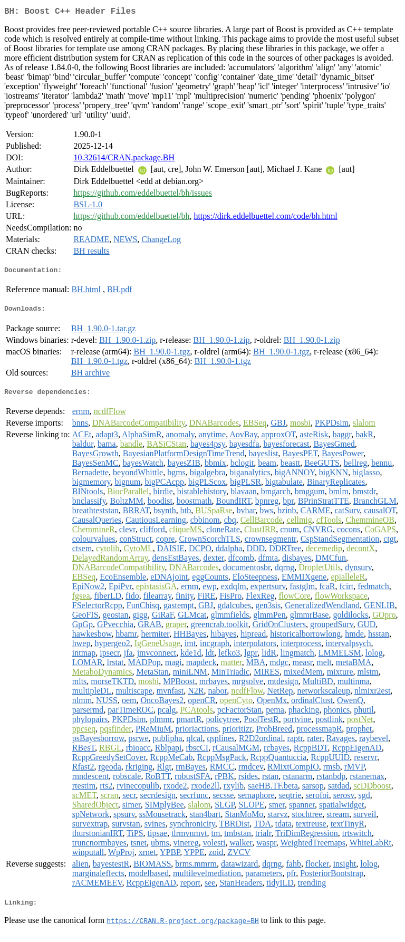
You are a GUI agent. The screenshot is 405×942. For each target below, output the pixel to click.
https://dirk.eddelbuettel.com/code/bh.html (265, 218)
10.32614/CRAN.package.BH (124, 159)
